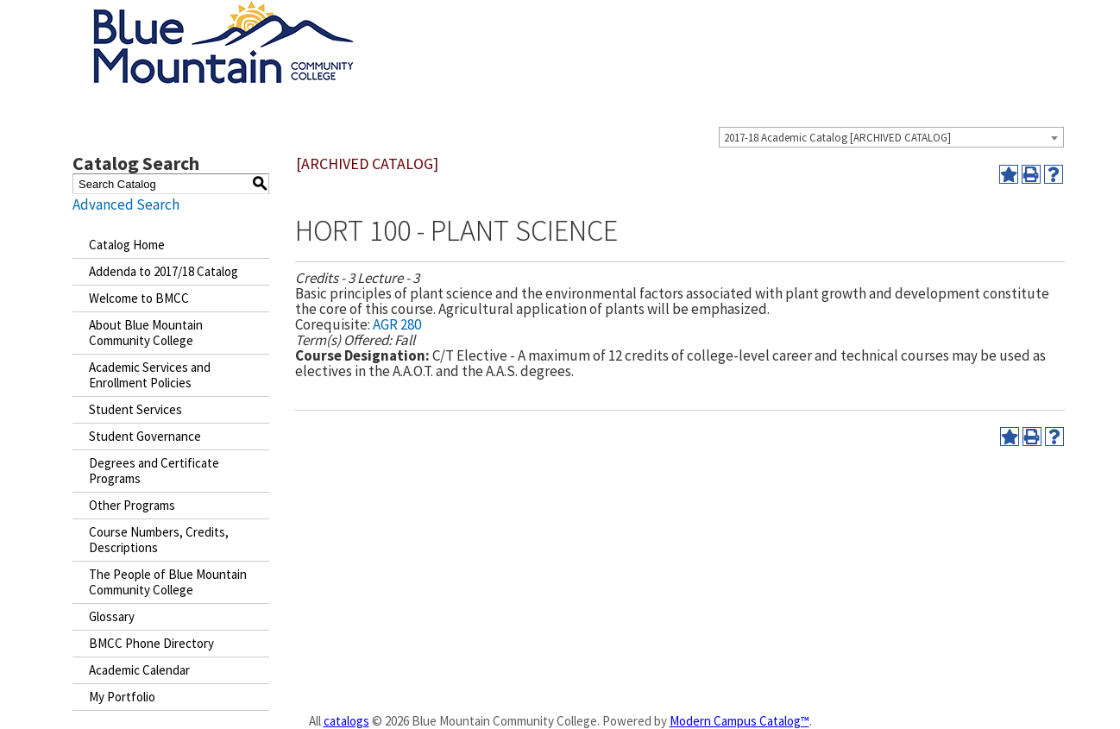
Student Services (135, 409)
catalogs (346, 721)
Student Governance (145, 436)
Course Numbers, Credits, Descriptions (159, 540)
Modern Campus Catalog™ (739, 721)
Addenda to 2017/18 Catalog (163, 271)
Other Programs (132, 505)
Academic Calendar (139, 670)
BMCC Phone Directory (151, 643)
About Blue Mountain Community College (146, 333)
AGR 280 (397, 324)
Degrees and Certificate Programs (154, 471)
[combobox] (891, 137)
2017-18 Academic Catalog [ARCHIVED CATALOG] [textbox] (837, 137)
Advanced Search (125, 204)
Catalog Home (127, 244)
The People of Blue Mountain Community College (168, 582)
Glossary (112, 616)
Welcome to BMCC (139, 298)
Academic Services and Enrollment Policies (150, 375)
